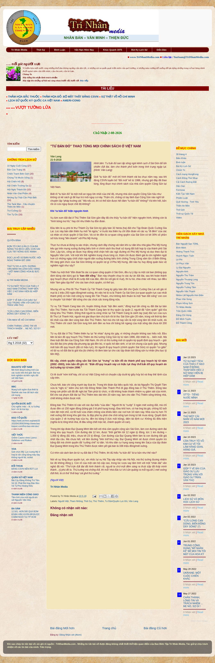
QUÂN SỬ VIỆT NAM (22, 477)
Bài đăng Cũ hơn (155, 628)
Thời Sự (40, 50)
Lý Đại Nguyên (183, 267)
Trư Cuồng (12, 210)
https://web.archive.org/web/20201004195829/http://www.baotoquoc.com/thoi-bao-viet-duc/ (25, 423)
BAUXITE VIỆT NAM (21, 367)
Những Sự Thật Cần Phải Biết (21, 197)
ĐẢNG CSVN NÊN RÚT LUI (24, 469)
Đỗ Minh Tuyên (183, 319)
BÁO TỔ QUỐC (19, 418)
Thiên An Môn (183, 205)
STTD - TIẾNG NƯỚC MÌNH (191, 396)
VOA (13, 449)
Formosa (180, 190)
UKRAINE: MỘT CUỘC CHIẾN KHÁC (192, 575)
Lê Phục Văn (182, 263)
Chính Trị (180, 170)
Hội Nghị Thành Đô (16, 189)
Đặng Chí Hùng (183, 315)
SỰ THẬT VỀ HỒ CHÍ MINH (118, 96)
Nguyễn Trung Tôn (185, 283)
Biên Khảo (181, 158)
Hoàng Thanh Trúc (185, 251)
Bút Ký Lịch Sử (139, 50)
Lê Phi (179, 259)
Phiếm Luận (182, 198)
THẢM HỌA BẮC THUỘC (24, 96)
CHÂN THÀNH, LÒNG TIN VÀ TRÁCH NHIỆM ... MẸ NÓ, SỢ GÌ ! (24, 327)
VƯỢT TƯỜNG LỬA (33, 107)
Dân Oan (180, 186)
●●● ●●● (10, 108)
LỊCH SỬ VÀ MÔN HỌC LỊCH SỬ (193, 500)
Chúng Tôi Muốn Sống (18, 177)
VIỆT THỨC (17, 435)
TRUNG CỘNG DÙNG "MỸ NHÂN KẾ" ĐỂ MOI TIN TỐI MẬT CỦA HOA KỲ (194, 550)
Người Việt (63, 501)
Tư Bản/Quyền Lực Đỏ (116, 501)
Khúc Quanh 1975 (112, 50)
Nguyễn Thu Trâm (185, 275)
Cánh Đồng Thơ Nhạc (187, 178)
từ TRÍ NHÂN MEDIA (17, 280)
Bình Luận (59, 50)
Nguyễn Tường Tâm (186, 287)
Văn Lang (133, 501)
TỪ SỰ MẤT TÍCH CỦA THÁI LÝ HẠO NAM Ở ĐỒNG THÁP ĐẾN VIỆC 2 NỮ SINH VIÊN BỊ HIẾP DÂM (23, 290)
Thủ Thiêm (98, 501)
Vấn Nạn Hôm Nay (84, 50)
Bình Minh (181, 247)
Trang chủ (109, 628)
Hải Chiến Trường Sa (17, 185)
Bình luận (181, 162)
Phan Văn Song (184, 299)
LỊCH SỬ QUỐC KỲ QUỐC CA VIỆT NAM (34, 100)
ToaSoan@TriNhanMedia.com (191, 57)
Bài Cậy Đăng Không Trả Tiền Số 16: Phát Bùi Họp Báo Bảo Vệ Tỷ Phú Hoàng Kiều (25, 483)
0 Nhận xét (189, 381)
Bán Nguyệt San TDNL (187, 244)
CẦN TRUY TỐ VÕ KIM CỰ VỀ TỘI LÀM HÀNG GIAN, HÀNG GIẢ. (193, 445)
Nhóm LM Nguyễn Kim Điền (190, 295)
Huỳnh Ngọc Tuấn (185, 255)
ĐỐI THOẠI (17, 466)
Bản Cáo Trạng (14, 169)
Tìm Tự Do (12, 214)
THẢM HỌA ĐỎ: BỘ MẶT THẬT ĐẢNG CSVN (70, 96)
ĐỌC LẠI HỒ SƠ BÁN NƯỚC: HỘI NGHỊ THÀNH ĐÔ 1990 (24, 258)
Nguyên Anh (182, 271)
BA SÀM (15, 508)
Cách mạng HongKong (187, 174)
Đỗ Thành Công (184, 323)
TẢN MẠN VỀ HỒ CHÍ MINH (21, 320)
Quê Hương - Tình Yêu (187, 202)
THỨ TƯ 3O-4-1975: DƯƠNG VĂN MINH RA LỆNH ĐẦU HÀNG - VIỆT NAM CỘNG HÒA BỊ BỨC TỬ (23, 270)
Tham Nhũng (76, 501)
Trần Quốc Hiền (184, 311)
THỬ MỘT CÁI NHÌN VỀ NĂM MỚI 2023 (193, 419)
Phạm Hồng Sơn (184, 303)
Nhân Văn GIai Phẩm (17, 193)
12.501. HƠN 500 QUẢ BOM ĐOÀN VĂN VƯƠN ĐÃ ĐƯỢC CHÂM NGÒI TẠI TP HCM (25, 514)
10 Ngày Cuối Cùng (17, 166)
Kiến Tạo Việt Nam (185, 194)
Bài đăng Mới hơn (62, 628)
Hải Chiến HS (13, 181)
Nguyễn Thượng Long (187, 279)
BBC (13, 386)
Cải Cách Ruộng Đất (186, 182)
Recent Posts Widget (199, 621)
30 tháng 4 (181, 154)
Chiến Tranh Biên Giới (18, 174)
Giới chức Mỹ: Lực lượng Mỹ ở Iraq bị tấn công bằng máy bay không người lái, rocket (25, 455)
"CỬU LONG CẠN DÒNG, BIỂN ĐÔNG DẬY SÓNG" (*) (22, 312)
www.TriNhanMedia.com (144, 57)
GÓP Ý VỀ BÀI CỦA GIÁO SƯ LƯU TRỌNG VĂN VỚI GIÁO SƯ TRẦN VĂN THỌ (23, 303)
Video (179, 217)
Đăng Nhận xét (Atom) (70, 634)
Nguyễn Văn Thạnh (185, 291)
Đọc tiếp (84, 80)
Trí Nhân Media (19, 50)
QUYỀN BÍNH (14, 240)
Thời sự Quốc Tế (184, 213)
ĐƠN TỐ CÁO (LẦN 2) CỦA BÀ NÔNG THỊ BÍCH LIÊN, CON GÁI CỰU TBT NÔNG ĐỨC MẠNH (23, 249)
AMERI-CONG (71, 100)
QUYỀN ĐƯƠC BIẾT (21, 403)
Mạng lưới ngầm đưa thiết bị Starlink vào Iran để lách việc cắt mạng (24, 392)
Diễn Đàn (161, 50)
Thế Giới (180, 210)
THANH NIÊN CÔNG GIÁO (25, 494)
